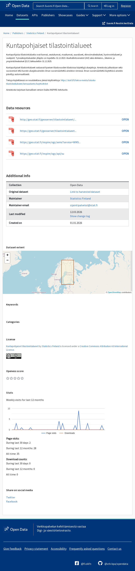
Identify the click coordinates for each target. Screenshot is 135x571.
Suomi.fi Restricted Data (119, 23)
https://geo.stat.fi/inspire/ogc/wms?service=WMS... (50, 142)
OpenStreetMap (114, 292)
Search (93, 5)
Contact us (114, 549)
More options (119, 15)
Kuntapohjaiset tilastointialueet (63, 33)
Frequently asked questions (87, 549)
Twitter (10, 497)
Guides (82, 15)
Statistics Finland (35, 33)
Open (125, 119)
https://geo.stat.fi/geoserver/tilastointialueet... (48, 131)
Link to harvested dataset (85, 191)
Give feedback (12, 549)
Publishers (48, 15)
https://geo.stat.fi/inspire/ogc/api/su (42, 153)
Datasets (22, 15)
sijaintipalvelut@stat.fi (84, 205)
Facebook (11, 501)
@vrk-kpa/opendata (113, 563)
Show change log (80, 216)
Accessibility (58, 549)
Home (9, 15)
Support (99, 15)
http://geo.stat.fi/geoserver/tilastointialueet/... (48, 119)
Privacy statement (36, 549)
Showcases (65, 15)
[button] (7, 255)
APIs (35, 15)
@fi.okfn (83, 563)
